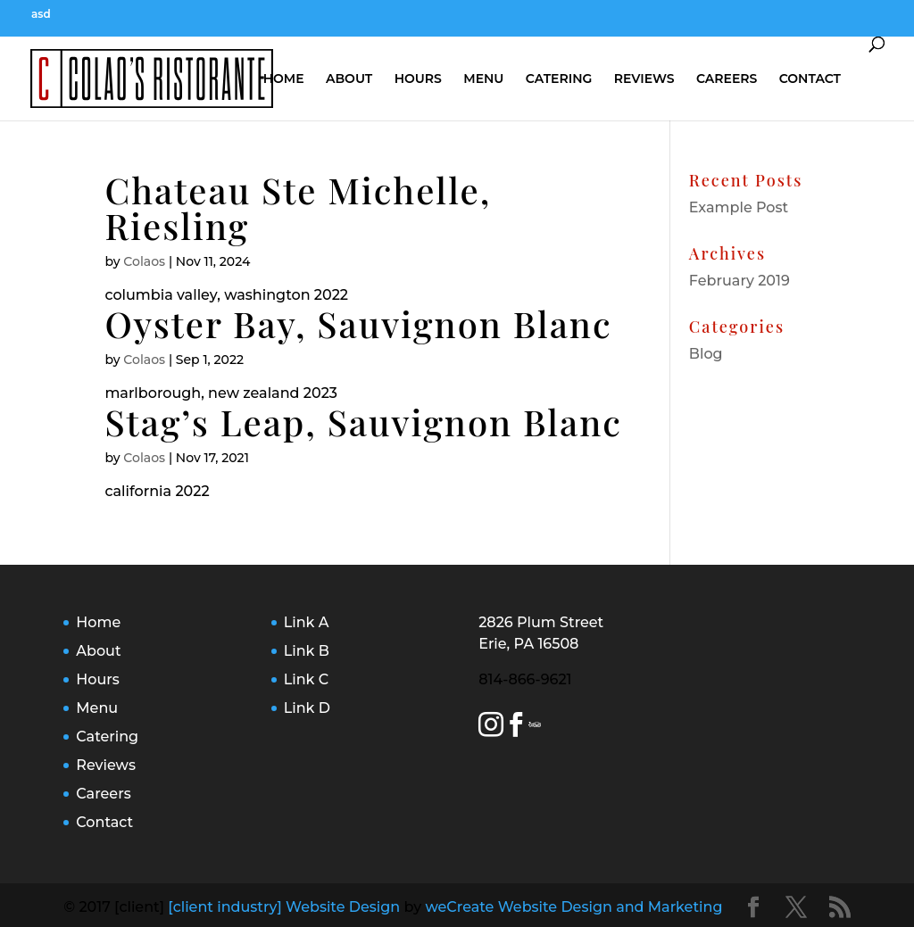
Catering (559, 78)
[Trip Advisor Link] (537, 727)
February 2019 (739, 280)
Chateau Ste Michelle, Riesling (297, 207)
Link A (306, 622)
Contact (810, 78)
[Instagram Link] (490, 727)
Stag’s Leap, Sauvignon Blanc (362, 421)
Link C (306, 679)
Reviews (644, 78)
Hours (418, 78)
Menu (483, 78)
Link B (306, 650)
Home (283, 78)
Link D (307, 707)
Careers (726, 78)
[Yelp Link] (530, 727)
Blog (706, 353)
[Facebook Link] (515, 727)
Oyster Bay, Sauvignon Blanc (357, 323)
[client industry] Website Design (284, 906)
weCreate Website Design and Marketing (573, 906)
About (349, 78)
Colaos (144, 261)
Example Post (738, 207)
